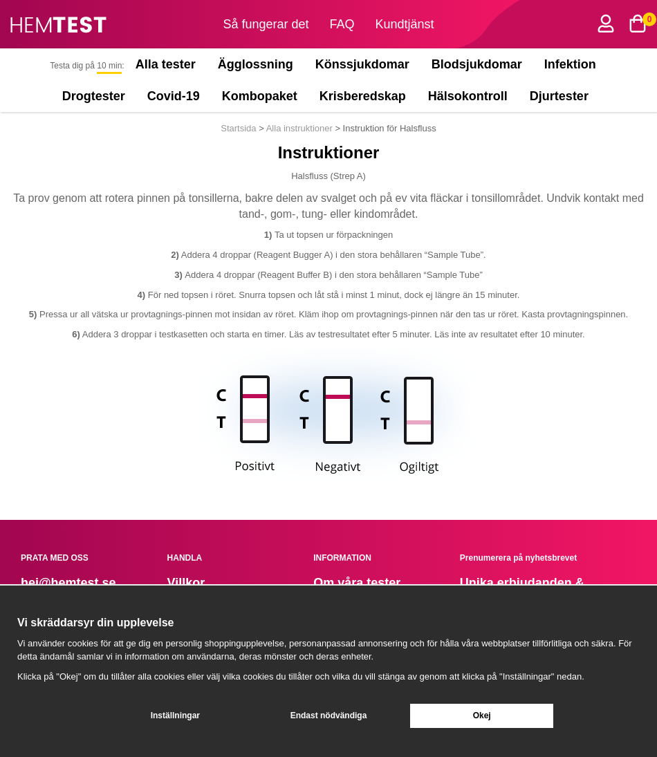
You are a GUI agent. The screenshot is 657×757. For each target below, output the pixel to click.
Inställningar (175, 715)
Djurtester (562, 96)
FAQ (342, 24)
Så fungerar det (265, 24)
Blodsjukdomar (477, 64)
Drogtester (93, 96)
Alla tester (166, 64)
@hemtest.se (77, 583)
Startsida (240, 128)
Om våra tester (356, 583)
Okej (482, 715)
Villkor (186, 583)
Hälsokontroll (468, 96)
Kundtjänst (405, 24)
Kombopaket (259, 96)
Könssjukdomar (362, 64)
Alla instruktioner (299, 128)
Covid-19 (173, 96)
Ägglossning (255, 64)
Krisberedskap (363, 96)
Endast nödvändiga (328, 715)
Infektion (570, 64)
